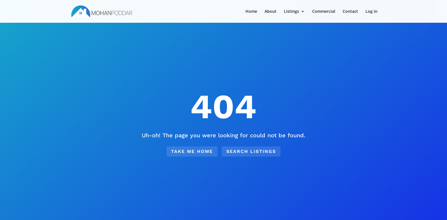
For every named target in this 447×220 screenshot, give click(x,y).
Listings (291, 11)
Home (251, 11)
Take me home (192, 151)
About (271, 11)
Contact (350, 11)
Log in (371, 11)
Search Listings (251, 151)
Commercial (323, 11)
